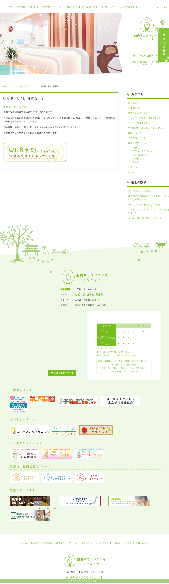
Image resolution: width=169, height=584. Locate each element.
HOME (4, 86)
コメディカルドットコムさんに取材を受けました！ (148, 212)
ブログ (13, 86)
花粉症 (136, 148)
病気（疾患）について (28, 86)
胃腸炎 (136, 159)
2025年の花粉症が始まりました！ (145, 219)
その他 (131, 173)
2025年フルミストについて (141, 191)
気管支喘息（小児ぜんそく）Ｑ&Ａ (145, 128)
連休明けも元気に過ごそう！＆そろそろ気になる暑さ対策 (148, 198)
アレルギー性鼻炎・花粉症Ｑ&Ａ (144, 118)
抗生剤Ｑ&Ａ (134, 108)
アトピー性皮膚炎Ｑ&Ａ (140, 123)
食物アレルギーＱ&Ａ (139, 113)
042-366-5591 (151, 56)
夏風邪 (136, 163)
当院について (135, 168)
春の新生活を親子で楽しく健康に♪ (145, 205)
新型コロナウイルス (143, 151)
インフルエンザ (140, 155)
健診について (135, 133)
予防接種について (137, 138)
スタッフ (132, 103)
